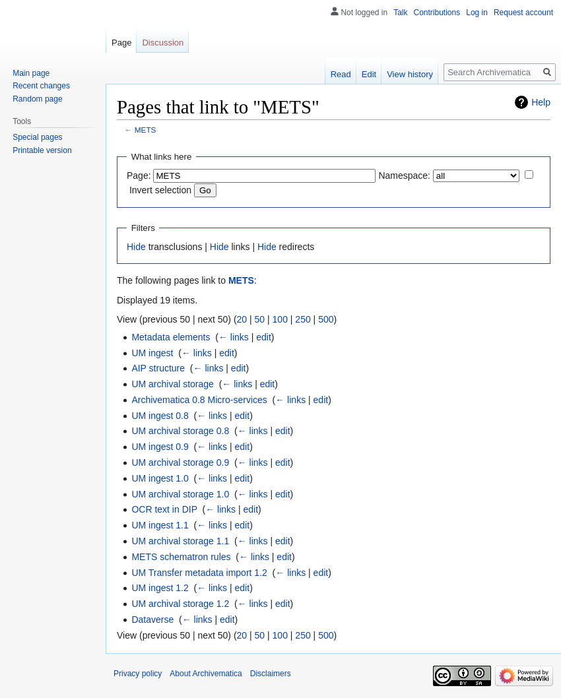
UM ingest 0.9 (159, 446)
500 (325, 319)
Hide (136, 246)
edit (263, 337)
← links (233, 337)
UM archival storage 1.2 (180, 603)
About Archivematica (206, 673)
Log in (477, 12)
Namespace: (404, 175)
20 (242, 319)
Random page (37, 99)
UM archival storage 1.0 (180, 494)
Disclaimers (270, 673)
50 (260, 319)
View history (410, 74)
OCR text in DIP (164, 509)
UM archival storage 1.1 (180, 541)
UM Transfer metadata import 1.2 (199, 572)
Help (540, 102)
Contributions (437, 12)
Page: (139, 175)
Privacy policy (138, 673)
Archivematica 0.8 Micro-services (199, 400)
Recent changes (41, 85)
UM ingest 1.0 (159, 478)
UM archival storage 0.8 (180, 431)
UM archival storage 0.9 (180, 462)
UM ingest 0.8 (159, 415)
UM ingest (152, 353)
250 (302, 319)
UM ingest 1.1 (159, 525)
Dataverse (152, 619)
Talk (400, 12)
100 (280, 319)
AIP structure (158, 368)
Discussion (162, 43)
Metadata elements (170, 337)
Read (341, 74)
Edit (369, 74)
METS (145, 129)
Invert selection (160, 190)
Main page (31, 73)
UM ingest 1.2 (159, 588)
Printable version (42, 150)
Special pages (37, 137)
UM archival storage (172, 384)
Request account (523, 12)
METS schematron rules (180, 557)
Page (121, 43)
